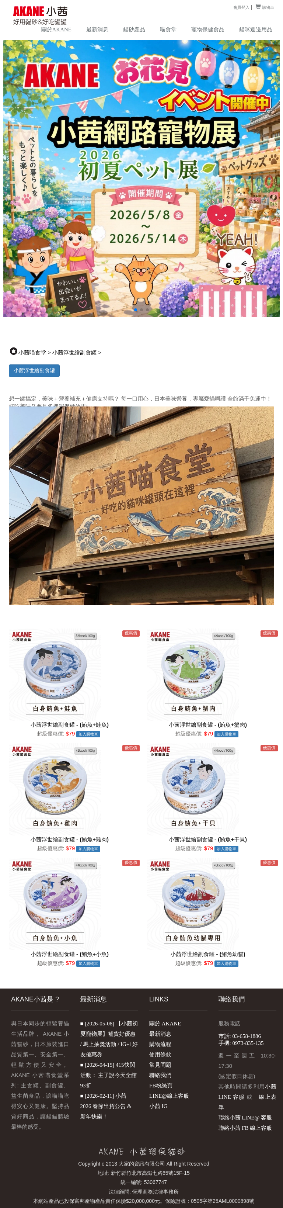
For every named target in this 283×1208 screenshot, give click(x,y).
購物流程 (160, 1044)
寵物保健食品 (207, 29)
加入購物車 (88, 734)
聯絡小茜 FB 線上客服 (245, 1128)
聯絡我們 (160, 1075)
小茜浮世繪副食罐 (74, 353)
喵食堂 (168, 29)
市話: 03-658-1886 (240, 1036)
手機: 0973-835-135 (241, 1043)
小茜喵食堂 (32, 353)
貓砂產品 (134, 29)
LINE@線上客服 (169, 1096)
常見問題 (160, 1065)
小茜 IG (158, 1106)
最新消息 (97, 29)
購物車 (264, 7)
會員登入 (241, 7)
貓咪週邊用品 (255, 29)
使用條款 (160, 1055)
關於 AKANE (165, 1024)
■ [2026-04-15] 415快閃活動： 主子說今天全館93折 (108, 1075)
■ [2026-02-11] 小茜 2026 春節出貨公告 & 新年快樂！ (106, 1106)
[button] (135, 309)
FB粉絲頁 (160, 1085)
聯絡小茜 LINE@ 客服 (245, 1118)
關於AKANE (56, 29)
